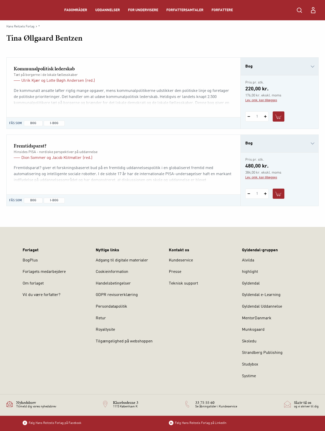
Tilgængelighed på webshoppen (124, 341)
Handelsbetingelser (113, 283)
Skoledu (249, 341)
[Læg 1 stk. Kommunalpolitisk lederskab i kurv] (278, 116)
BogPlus (30, 260)
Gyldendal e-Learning (261, 295)
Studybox (250, 364)
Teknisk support (183, 283)
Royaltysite (105, 330)
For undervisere (143, 10)
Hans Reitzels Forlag (20, 26)
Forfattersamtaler (184, 10)
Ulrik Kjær (30, 81)
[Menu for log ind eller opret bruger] (313, 10)
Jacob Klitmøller (67, 158)
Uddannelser (107, 10)
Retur (101, 318)
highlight (250, 272)
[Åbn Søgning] (299, 10)
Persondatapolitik (111, 307)
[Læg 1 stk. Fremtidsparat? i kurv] (278, 194)
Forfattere (222, 10)
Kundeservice (181, 260)
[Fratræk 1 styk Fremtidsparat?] (249, 193)
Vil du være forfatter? (41, 295)
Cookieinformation (112, 272)
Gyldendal (251, 283)
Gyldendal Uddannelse (262, 307)
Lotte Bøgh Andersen (65, 81)
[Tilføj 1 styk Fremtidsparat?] (265, 193)
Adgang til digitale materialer (122, 260)
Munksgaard (253, 330)
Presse (175, 272)
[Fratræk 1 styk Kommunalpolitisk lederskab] (249, 116)
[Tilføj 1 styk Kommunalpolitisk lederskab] (265, 116)
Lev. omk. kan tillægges (261, 100)
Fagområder (75, 10)
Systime (249, 376)
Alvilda (248, 260)
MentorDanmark (256, 318)
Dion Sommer (33, 158)
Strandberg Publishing (262, 353)
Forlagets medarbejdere (44, 272)
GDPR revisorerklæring (117, 295)
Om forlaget (33, 283)
